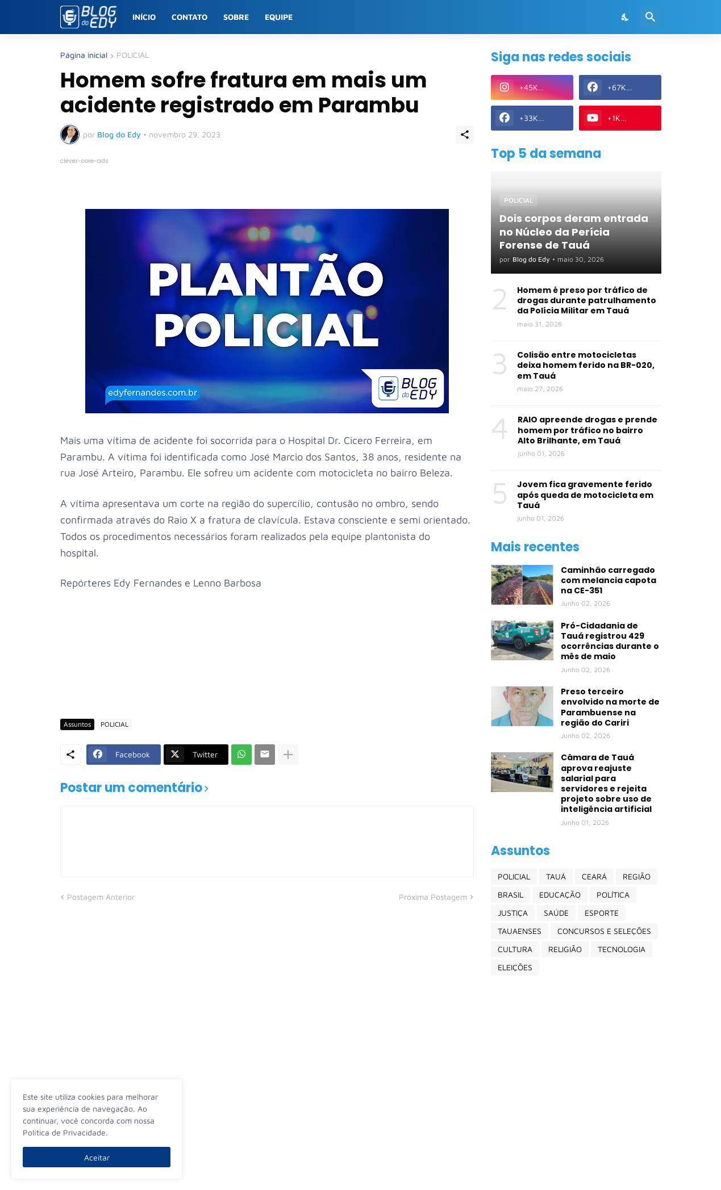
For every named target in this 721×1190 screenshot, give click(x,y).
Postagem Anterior (101, 897)
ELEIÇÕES (515, 967)
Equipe (279, 17)
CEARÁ (594, 876)
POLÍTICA (613, 894)
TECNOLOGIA (621, 949)
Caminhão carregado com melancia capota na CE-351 (608, 580)
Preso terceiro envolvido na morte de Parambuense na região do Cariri (610, 707)
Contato (189, 17)
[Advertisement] (267, 676)
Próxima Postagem (433, 897)
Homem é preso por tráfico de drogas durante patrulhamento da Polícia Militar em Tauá (586, 300)
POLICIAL (132, 55)
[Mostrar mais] (288, 754)
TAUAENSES (519, 931)
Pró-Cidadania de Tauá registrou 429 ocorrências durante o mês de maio (610, 641)
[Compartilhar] (465, 134)
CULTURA (515, 949)
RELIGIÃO (565, 949)
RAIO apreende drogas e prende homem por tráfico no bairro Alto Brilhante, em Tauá (587, 430)
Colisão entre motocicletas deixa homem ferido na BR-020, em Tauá (586, 365)
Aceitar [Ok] (97, 1157)
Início (144, 17)
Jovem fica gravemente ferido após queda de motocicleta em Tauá (585, 494)
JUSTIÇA (513, 912)
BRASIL (510, 894)
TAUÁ (556, 876)
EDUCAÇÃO (560, 894)
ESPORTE (602, 912)
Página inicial (83, 55)
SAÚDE (556, 912)
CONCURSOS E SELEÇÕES (604, 931)
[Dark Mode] (625, 17)
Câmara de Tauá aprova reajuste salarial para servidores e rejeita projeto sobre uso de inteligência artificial (606, 783)
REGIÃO (637, 876)
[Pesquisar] (650, 17)
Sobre (236, 17)
